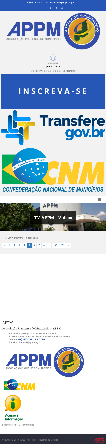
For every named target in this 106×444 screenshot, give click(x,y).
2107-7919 (40, 339)
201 (62, 245)
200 (55, 245)
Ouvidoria (53, 63)
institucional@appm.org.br (60, 2)
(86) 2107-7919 (34, 2)
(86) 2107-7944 (25, 339)
